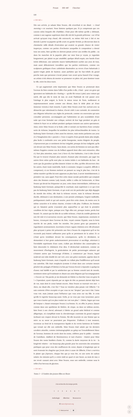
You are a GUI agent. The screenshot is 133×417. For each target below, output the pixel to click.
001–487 (65, 8)
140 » (40, 20)
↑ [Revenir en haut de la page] (129, 407)
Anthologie (56, 398)
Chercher (76, 8)
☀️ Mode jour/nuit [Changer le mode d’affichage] (63, 410)
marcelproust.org (67, 404)
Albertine (66, 398)
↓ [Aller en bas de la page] (129, 411)
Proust (55, 8)
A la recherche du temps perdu (66, 384)
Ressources (77, 398)
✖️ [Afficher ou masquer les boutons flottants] (73, 410)
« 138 (36, 20)
